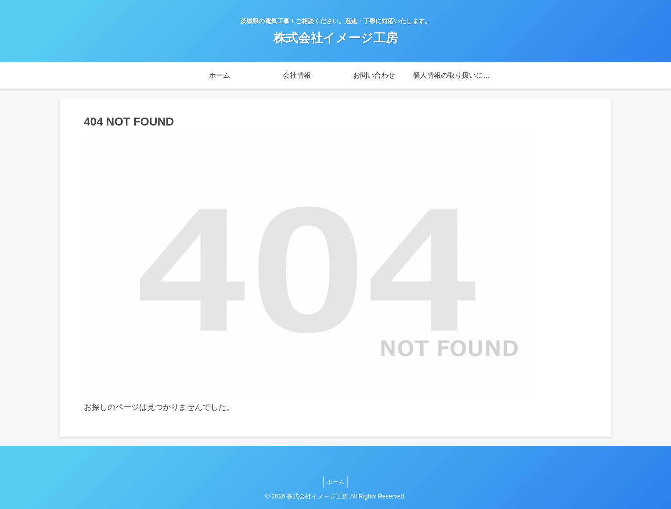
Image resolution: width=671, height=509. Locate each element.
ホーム (335, 481)
